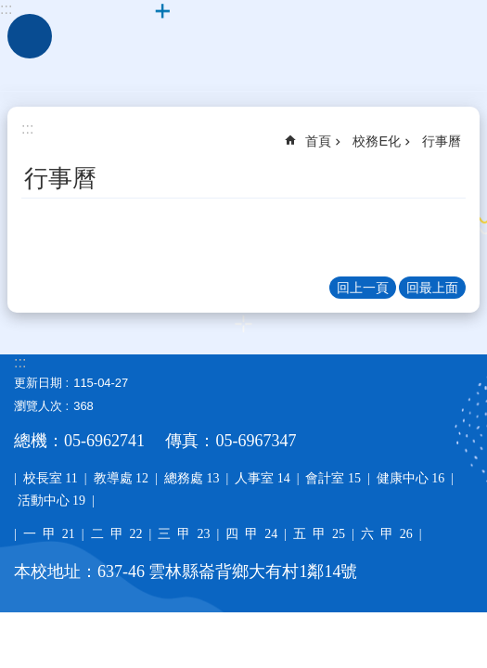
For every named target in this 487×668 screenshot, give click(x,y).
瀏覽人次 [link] (38, 406)
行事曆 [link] (441, 141)
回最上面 (432, 287)
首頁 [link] (318, 141)
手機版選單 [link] (29, 36)
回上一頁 (363, 287)
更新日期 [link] (38, 383)
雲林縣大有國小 (243, 46)
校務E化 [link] (376, 141)
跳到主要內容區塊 (9, 9)
